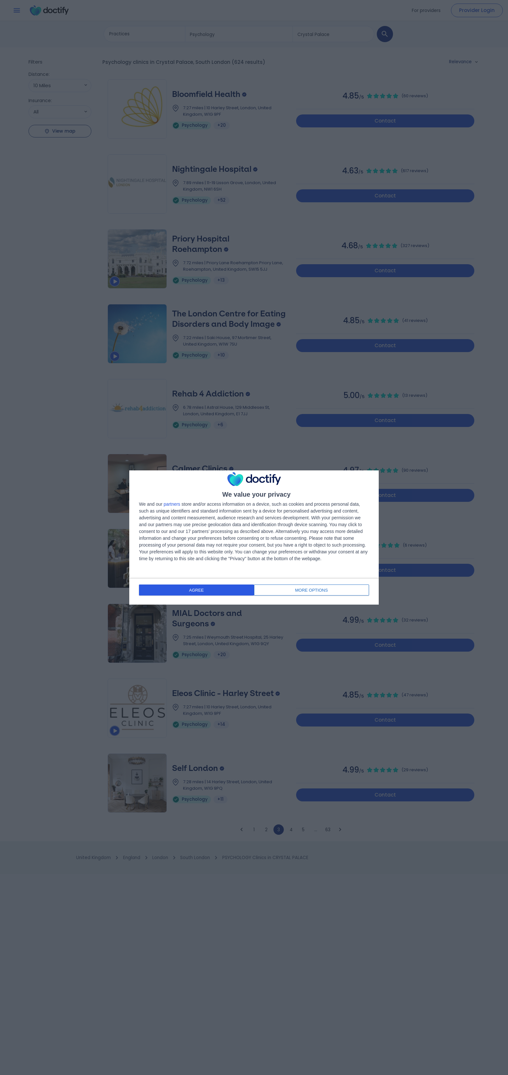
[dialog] (254, 537)
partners (172, 504)
